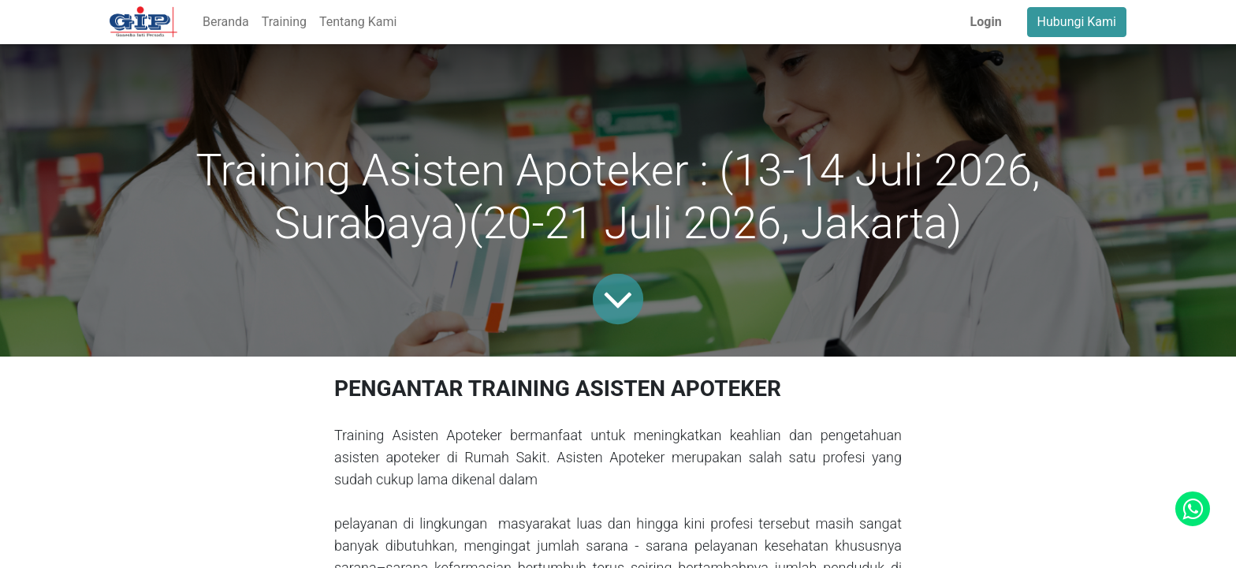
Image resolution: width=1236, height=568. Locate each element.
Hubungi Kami (1076, 21)
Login (986, 21)
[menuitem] (225, 22)
